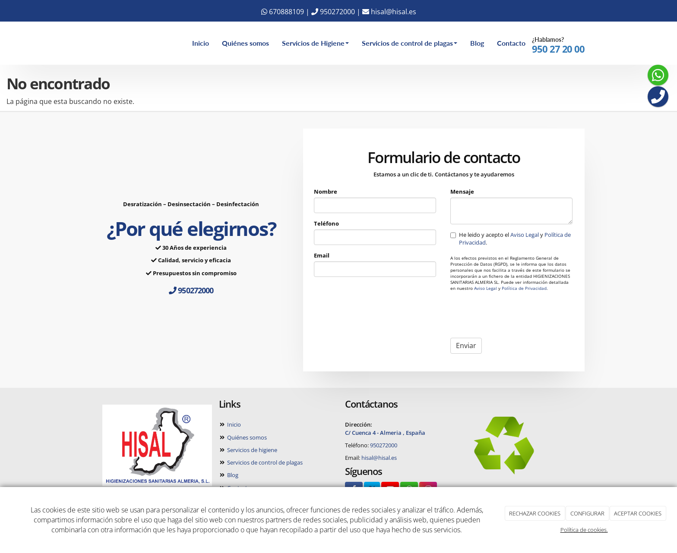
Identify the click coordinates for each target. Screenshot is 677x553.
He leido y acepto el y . (510, 238)
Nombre (325, 191)
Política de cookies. (584, 530)
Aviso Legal (524, 235)
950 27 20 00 (558, 49)
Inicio (200, 43)
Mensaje (462, 191)
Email (321, 255)
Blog (477, 43)
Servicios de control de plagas (409, 43)
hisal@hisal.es (389, 11)
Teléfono (326, 223)
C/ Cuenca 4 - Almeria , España (385, 433)
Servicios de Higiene (315, 43)
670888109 (282, 11)
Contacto (511, 43)
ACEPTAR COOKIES (637, 513)
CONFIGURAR (587, 513)
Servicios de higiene (251, 450)
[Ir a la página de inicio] (83, 43)
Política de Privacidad (524, 288)
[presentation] (516, 314)
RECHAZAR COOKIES (534, 513)
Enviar (466, 345)
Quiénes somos (245, 43)
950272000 (333, 11)
